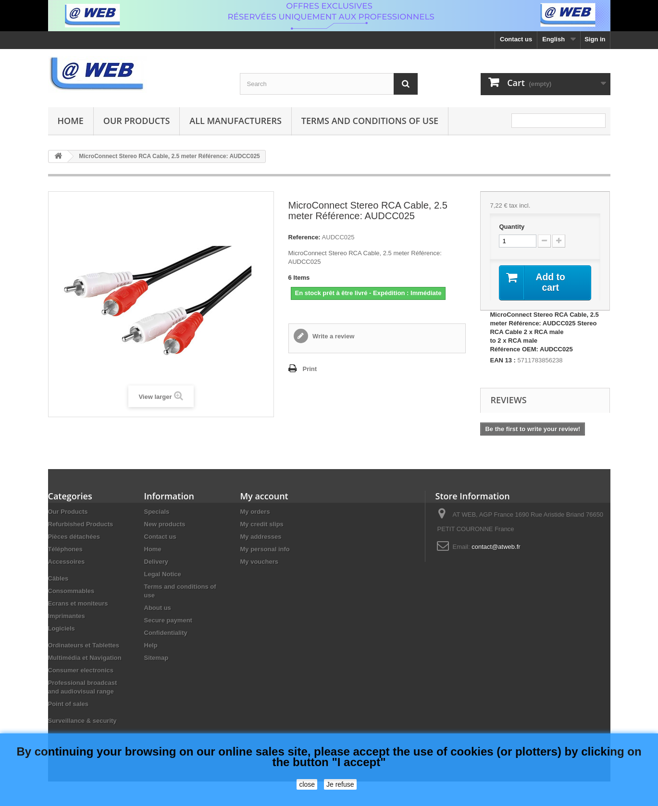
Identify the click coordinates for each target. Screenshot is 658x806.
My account (264, 496)
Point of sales (68, 704)
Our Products (136, 120)
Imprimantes (66, 616)
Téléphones (65, 549)
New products (165, 524)
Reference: (304, 237)
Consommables (71, 591)
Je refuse (340, 784)
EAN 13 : (502, 360)
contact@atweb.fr (496, 547)
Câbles (58, 579)
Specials (157, 512)
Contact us (516, 39)
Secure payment (168, 620)
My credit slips (262, 524)
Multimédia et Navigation (85, 658)
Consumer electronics (81, 670)
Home (71, 120)
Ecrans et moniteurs (78, 604)
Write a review (333, 336)
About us (157, 608)
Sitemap (156, 658)
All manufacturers (235, 120)
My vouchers (259, 562)
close (307, 784)
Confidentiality (165, 633)
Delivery (156, 562)
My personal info (265, 549)
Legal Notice (162, 574)
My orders (255, 512)
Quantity (511, 226)
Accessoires (66, 562)
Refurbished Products (80, 524)
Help (151, 645)
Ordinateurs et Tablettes (84, 645)
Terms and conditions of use (369, 120)
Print (310, 368)
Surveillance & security (82, 721)
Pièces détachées (74, 537)
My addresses (261, 537)
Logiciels (61, 628)
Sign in (594, 39)
